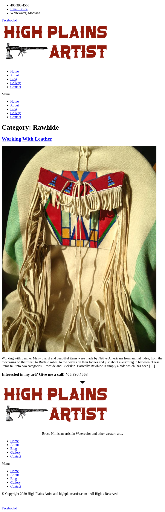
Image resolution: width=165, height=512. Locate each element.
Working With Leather (27, 139)
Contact (15, 87)
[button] (82, 94)
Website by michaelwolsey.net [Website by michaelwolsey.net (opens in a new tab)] (22, 501)
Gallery (15, 83)
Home (14, 71)
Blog (13, 79)
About (14, 75)
